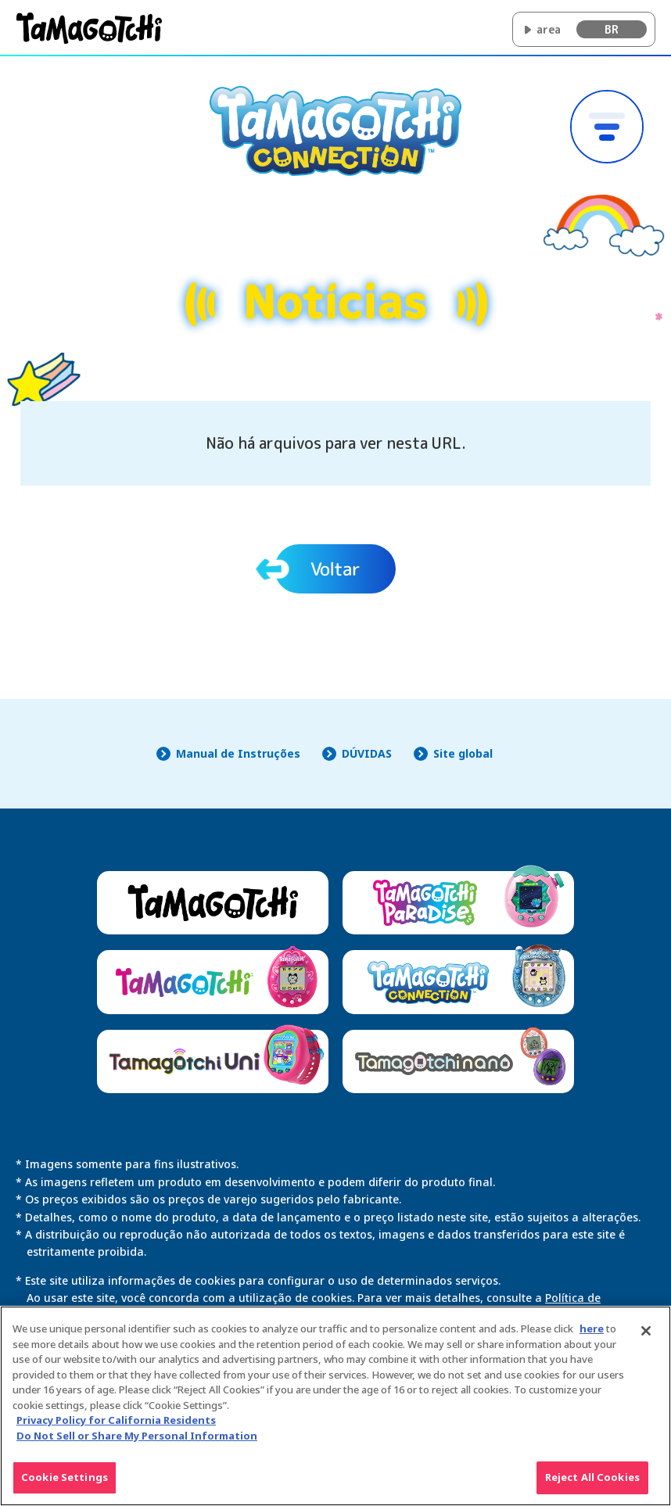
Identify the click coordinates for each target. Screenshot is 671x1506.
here (592, 1336)
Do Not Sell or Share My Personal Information (136, 1443)
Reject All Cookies (592, 1485)
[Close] (646, 1338)
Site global (463, 753)
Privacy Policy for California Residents (116, 1428)
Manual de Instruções (238, 753)
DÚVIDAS (367, 753)
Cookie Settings (64, 1485)
